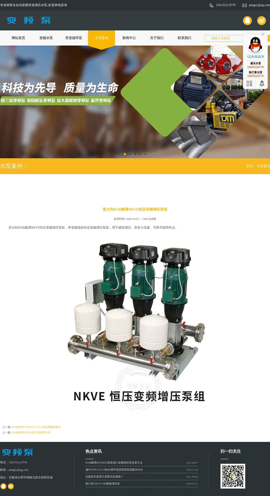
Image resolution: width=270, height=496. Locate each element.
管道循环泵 (73, 38)
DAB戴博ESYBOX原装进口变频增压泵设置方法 (114, 462)
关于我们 (157, 38)
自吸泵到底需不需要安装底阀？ (104, 476)
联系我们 (184, 38)
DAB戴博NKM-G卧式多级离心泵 (31, 432)
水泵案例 (101, 38)
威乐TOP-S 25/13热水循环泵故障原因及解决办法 (114, 469)
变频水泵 (46, 38)
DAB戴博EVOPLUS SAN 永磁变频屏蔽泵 (36, 427)
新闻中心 (129, 38)
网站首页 (18, 38)
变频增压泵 (54, 227)
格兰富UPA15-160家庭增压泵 (103, 483)
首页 (249, 166)
